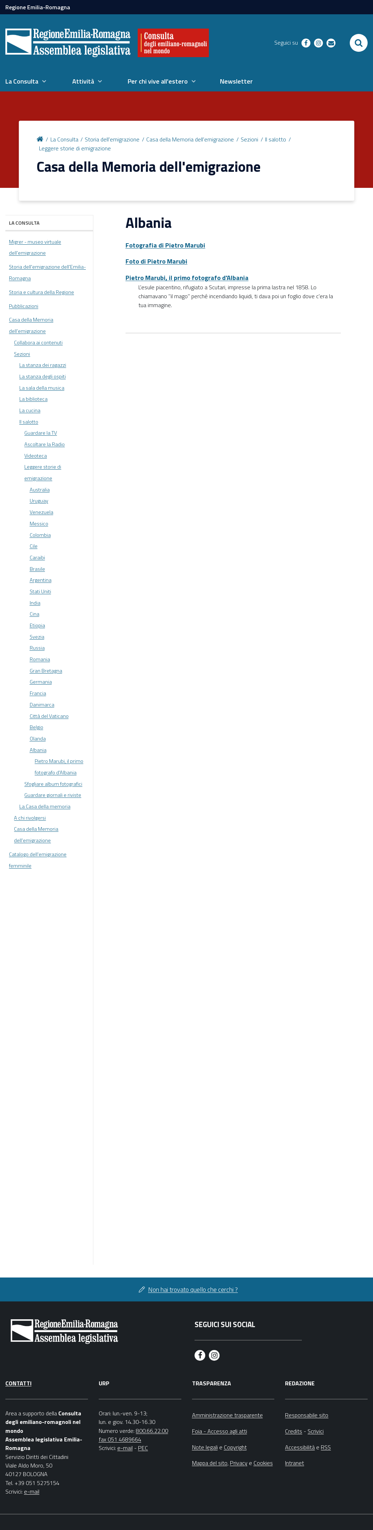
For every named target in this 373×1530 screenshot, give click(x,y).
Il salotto (275, 139)
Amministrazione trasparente (227, 1415)
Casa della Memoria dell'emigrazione (190, 139)
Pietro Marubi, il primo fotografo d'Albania (187, 277)
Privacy (238, 1463)
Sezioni (249, 139)
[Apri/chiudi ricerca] (359, 43)
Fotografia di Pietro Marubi (165, 245)
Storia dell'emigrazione (112, 139)
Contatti (18, 1383)
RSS (326, 1447)
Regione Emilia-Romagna (37, 7)
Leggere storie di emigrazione (75, 148)
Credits (293, 1431)
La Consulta (64, 139)
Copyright (235, 1447)
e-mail (31, 1491)
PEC (143, 1448)
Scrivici (316, 1431)
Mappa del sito (209, 1463)
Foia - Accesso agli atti (219, 1431)
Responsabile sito (306, 1415)
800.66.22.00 (152, 1430)
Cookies (263, 1463)
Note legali (205, 1447)
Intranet (294, 1463)
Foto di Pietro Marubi (156, 261)
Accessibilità (300, 1447)
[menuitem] (25, 81)
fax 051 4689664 (120, 1439)
